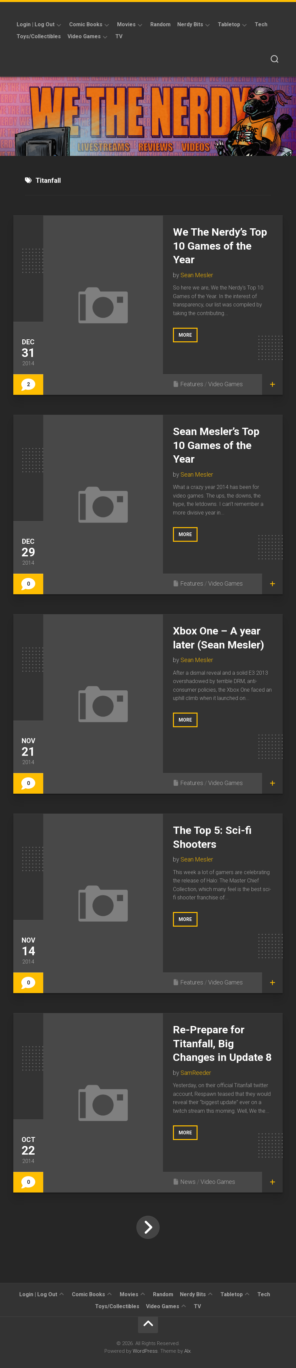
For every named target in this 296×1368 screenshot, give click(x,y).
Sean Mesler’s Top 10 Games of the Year (216, 445)
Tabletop (229, 24)
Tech (261, 24)
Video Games (84, 36)
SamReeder (196, 1072)
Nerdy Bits (190, 24)
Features (191, 384)
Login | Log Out (36, 24)
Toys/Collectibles (39, 36)
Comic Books (85, 24)
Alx (187, 1351)
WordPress (145, 1351)
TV (118, 36)
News (188, 1181)
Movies (126, 24)
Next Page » (148, 1227)
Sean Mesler (197, 275)
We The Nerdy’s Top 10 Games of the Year (220, 246)
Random (160, 24)
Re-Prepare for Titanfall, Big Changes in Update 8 (222, 1043)
